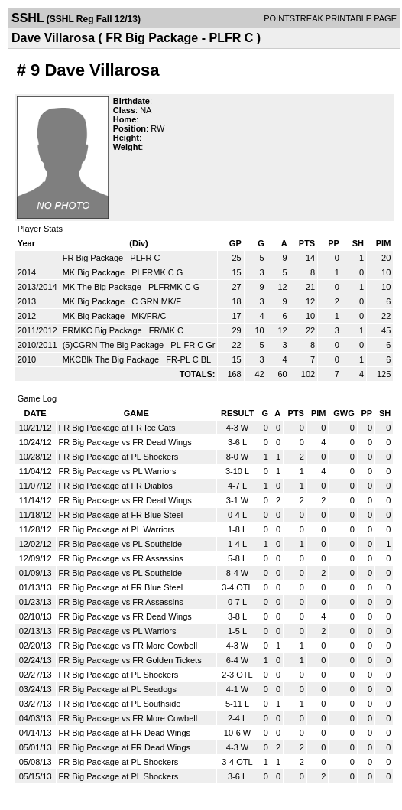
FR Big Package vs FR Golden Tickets (130, 660)
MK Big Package (95, 272)
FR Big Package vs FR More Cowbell (128, 645)
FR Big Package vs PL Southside (121, 543)
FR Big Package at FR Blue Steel (121, 514)
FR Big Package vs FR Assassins (121, 558)
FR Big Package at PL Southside (120, 703)
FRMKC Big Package (103, 330)
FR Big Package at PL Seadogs (118, 689)
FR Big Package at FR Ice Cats (117, 427)
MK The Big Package (103, 286)
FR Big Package (94, 257)
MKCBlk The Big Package (112, 359)
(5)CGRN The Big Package (115, 345)
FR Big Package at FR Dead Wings (124, 732)
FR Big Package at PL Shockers (119, 456)
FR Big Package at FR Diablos (116, 485)
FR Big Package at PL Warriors (117, 529)
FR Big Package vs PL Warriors (118, 471)
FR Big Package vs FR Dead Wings (125, 442)
